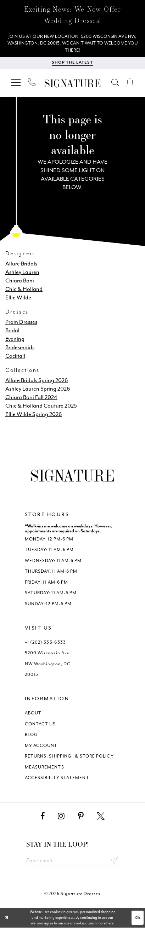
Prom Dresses (21, 323)
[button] (16, 83)
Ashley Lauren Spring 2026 (37, 389)
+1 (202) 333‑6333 (45, 643)
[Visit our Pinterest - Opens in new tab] (81, 817)
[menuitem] (16, 83)
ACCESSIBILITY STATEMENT (57, 779)
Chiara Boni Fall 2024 (31, 398)
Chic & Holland (24, 290)
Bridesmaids (19, 348)
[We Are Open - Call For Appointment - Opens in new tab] (72, 44)
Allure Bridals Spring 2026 (36, 381)
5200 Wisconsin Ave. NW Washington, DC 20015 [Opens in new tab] (48, 664)
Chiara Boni (19, 281)
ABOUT (33, 714)
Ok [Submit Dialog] (137, 919)
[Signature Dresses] (72, 84)
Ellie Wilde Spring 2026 (33, 415)
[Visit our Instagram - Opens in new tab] (61, 817)
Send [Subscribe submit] (114, 862)
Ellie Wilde (18, 298)
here (109, 924)
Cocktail (15, 357)
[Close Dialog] (6, 919)
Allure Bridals (21, 264)
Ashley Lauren (22, 273)
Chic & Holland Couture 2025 (41, 406)
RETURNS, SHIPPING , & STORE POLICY (69, 757)
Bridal (12, 331)
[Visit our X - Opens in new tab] (101, 817)
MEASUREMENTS (44, 768)
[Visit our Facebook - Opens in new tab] (42, 817)
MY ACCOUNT (41, 746)
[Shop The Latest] (72, 64)
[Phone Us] (32, 83)
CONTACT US (40, 725)
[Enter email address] (72, 862)
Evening (14, 340)
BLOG (31, 735)
